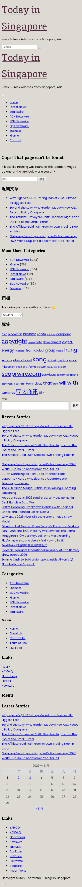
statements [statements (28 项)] (8, 383)
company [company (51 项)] (63, 334)
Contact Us (17, 638)
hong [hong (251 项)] (70, 349)
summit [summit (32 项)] (20, 383)
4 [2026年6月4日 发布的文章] (41, 778)
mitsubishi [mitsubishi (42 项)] (8, 367)
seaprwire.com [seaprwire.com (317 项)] (21, 374)
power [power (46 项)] (41, 367)
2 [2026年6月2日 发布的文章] (18, 778)
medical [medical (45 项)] (62, 360)
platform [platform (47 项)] (29, 367)
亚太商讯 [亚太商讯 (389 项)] (27, 392)
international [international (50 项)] (22, 360)
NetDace (16, 856)
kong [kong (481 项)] (39, 359)
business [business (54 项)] (29, 334)
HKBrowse (16, 861)
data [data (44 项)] (38, 342)
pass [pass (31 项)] (19, 367)
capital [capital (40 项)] (42, 334)
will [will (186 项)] (62, 383)
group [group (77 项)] (50, 350)
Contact (15, 140)
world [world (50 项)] (6, 393)
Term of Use (18, 643)
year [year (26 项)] (12, 393)
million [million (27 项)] (73, 360)
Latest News (18, 107)
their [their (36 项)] (55, 383)
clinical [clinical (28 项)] (51, 334)
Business (15, 131)
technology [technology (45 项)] (34, 384)
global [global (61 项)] (39, 350)
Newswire (8, 686)
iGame (14, 136)
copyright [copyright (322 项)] (14, 341)
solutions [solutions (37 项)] (72, 375)
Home (14, 102)
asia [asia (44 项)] (4, 334)
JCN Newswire (19, 121)
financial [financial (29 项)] (20, 350)
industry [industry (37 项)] (7, 360)
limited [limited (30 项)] (52, 360)
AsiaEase (16, 851)
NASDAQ (7, 671)
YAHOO (15, 828)
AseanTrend (18, 871)
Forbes (6, 681)
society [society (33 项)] (61, 375)
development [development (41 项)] (52, 342)
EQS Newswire (19, 126)
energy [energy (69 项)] (8, 350)
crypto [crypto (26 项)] (31, 342)
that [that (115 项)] (47, 383)
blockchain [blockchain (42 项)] (15, 334)
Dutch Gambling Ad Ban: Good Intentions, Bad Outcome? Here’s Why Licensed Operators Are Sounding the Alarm (34, 478)
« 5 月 (39, 809)
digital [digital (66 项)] (67, 342)
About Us (16, 633)
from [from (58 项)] (29, 350)
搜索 (4, 399)
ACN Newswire (19, 117)
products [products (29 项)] (52, 367)
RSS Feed (16, 648)
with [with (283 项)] (72, 382)
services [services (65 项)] (49, 374)
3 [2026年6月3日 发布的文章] (30, 778)
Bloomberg (9, 676)
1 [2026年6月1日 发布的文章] (7, 778)
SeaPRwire (17, 112)
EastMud (15, 847)
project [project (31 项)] (62, 367)
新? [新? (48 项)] (41, 393)
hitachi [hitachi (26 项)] (59, 350)
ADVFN (6, 667)
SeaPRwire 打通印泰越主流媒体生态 (24, 545)
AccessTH (16, 866)
